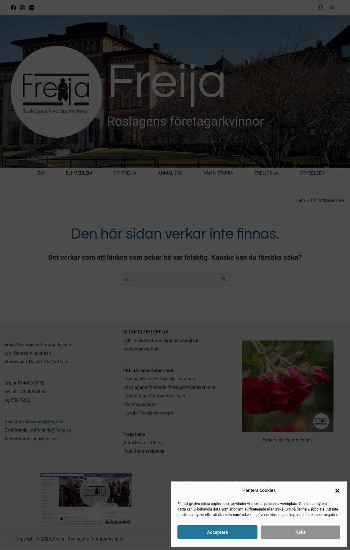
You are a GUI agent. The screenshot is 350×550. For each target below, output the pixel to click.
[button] (337, 491)
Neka (300, 532)
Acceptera (217, 532)
